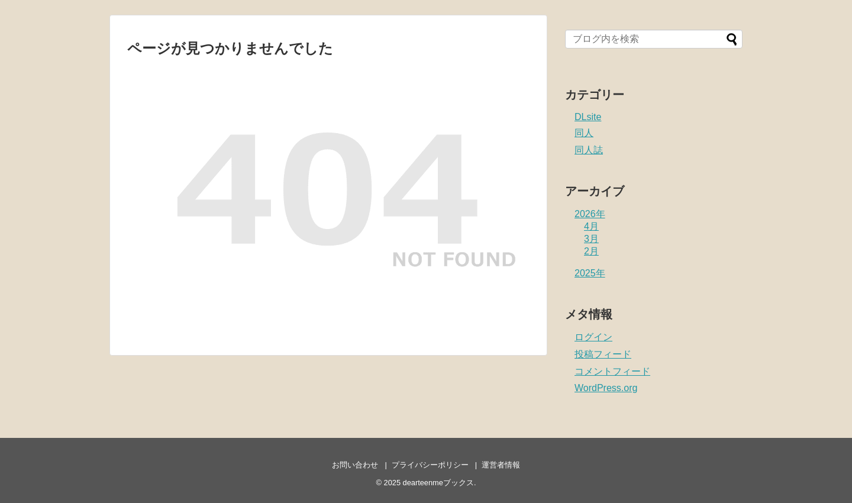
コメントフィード (612, 371)
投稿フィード (603, 354)
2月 (591, 251)
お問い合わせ (355, 464)
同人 (584, 133)
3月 (591, 239)
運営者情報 (501, 464)
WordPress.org (606, 388)
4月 (591, 226)
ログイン (593, 337)
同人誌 (589, 150)
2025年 (590, 273)
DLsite (588, 117)
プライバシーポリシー (430, 464)
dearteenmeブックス (438, 482)
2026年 (590, 214)
